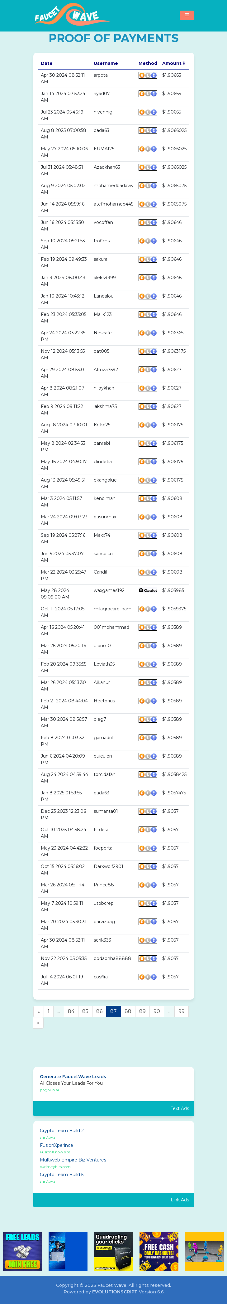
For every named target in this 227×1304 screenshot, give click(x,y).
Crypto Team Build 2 (62, 1130)
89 (142, 1011)
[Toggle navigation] (187, 15)
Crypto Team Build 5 (61, 1174)
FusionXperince (56, 1145)
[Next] (38, 1023)
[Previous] (38, 1011)
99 (181, 1011)
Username (106, 63)
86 (99, 1011)
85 (85, 1011)
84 (71, 1011)
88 (128, 1011)
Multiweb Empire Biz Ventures (73, 1160)
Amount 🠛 (173, 63)
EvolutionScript (115, 1292)
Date (47, 63)
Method (148, 63)
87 (113, 1011)
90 (157, 1011)
